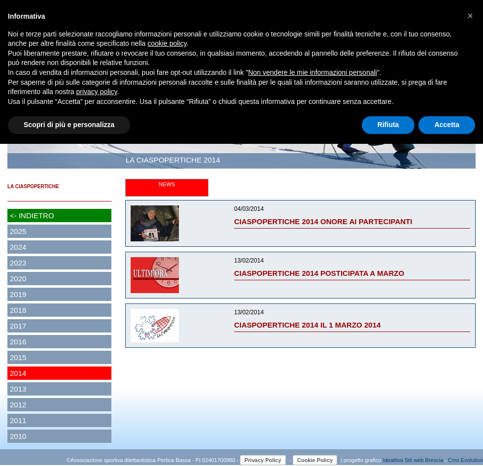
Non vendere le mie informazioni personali (312, 72)
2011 (18, 420)
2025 (18, 231)
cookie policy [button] (166, 43)
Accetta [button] (446, 125)
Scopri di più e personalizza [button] (69, 125)
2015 (18, 357)
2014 (18, 373)
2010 (18, 436)
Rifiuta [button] (388, 125)
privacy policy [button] (96, 92)
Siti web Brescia (424, 460)
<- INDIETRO (32, 215)
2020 (18, 278)
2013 (18, 389)
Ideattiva (393, 460)
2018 (18, 310)
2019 (18, 294)
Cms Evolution (465, 460)
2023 (18, 263)
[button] (470, 16)
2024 (18, 247)
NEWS (167, 184)
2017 (18, 326)
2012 (18, 404)
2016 (18, 341)
